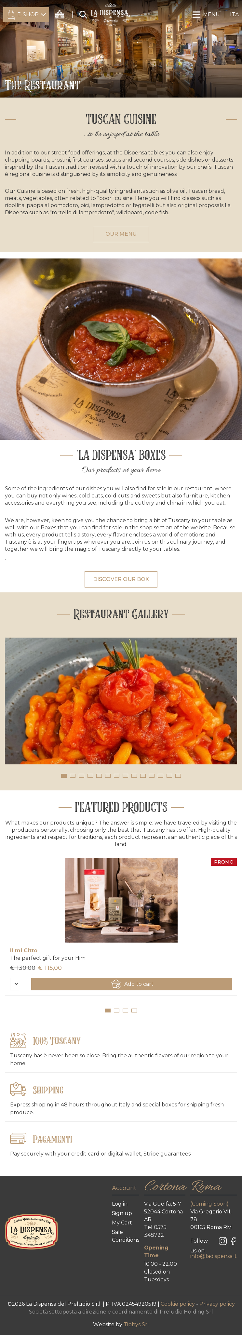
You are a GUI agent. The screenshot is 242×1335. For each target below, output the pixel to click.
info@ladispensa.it (213, 1256)
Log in (120, 1204)
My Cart (122, 1223)
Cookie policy (178, 1304)
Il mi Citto (23, 950)
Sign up (122, 1213)
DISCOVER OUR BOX (121, 579)
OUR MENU (121, 234)
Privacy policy (217, 1304)
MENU (206, 14)
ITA (234, 14)
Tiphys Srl (136, 1324)
